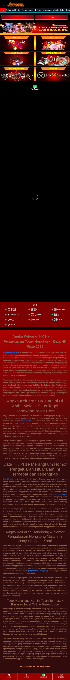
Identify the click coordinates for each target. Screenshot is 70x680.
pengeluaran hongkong (38, 571)
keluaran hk (26, 421)
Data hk (6, 479)
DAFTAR (18, 17)
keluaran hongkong (30, 545)
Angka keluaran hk (10, 353)
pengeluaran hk (59, 494)
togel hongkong (53, 614)
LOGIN (51, 17)
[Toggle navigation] (3, 4)
